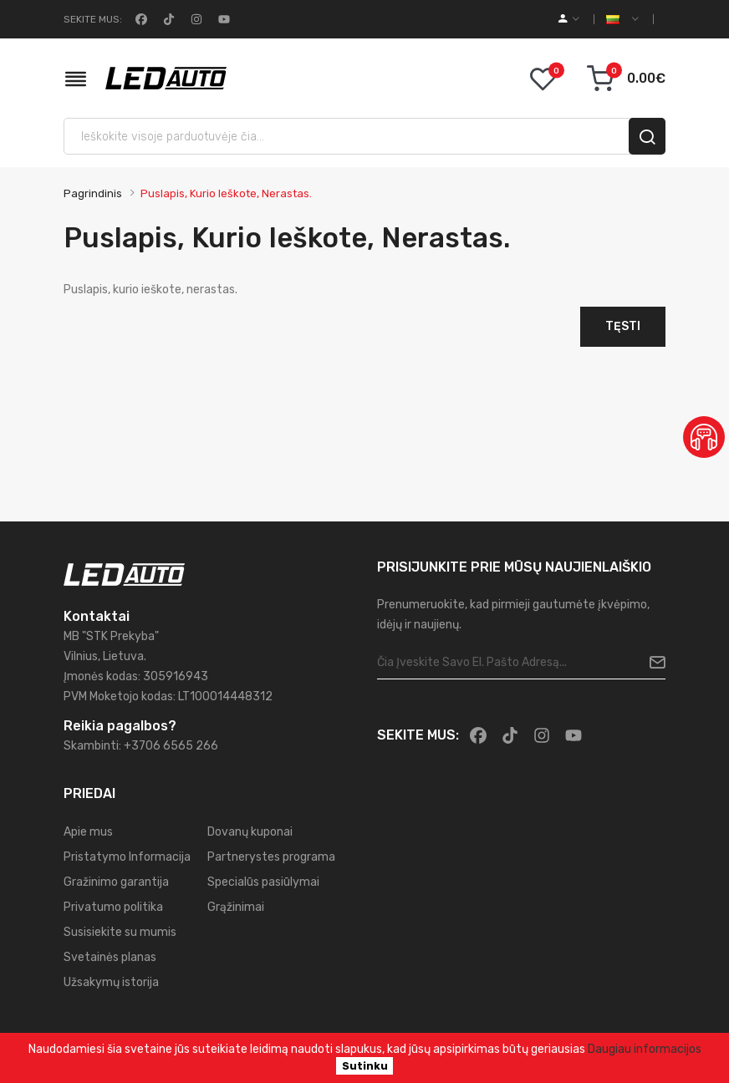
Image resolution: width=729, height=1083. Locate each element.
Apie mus (88, 832)
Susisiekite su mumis (120, 932)
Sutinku (365, 1066)
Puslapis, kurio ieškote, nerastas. (226, 193)
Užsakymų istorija (111, 982)
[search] (647, 136)
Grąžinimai (235, 907)
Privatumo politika (113, 907)
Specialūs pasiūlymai (263, 882)
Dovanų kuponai (250, 832)
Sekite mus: (93, 19)
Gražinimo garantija (116, 882)
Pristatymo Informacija (127, 857)
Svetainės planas (110, 957)
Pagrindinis (93, 193)
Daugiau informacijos (644, 1049)
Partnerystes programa (271, 857)
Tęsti (622, 326)
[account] (568, 19)
